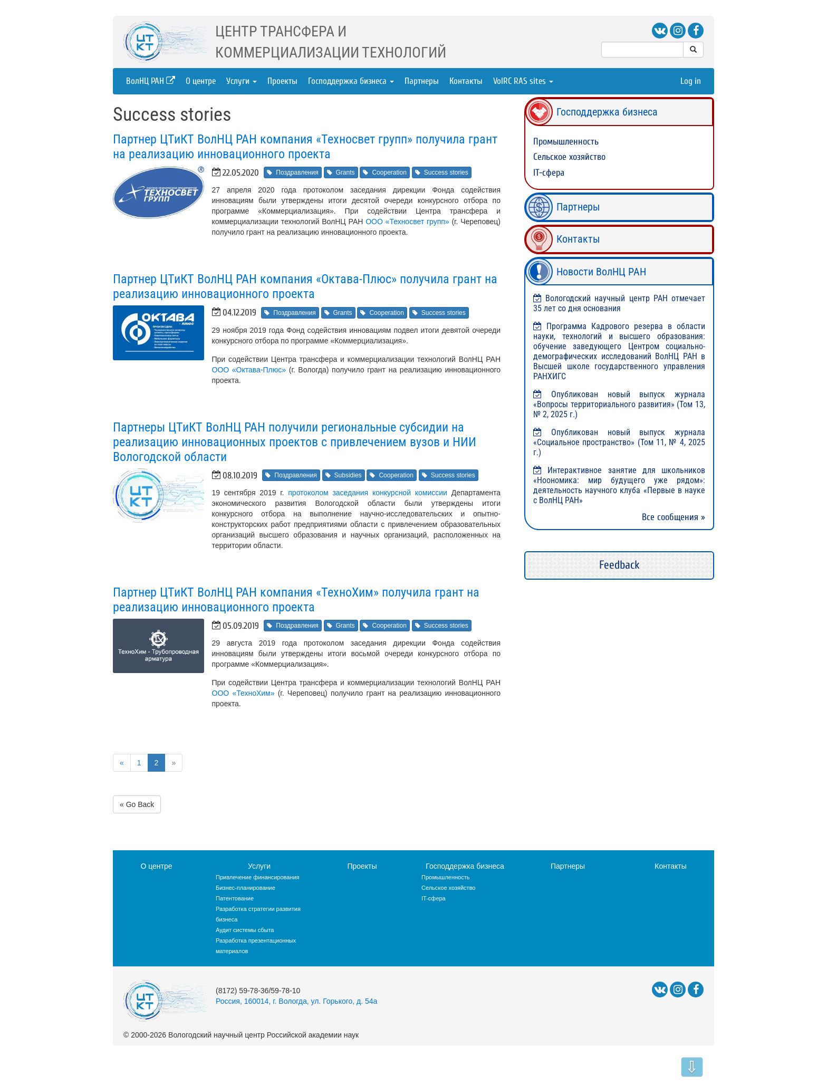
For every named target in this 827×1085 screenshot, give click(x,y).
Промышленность (566, 141)
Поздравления (292, 172)
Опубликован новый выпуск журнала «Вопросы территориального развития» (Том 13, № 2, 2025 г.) (619, 404)
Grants (341, 172)
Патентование (235, 898)
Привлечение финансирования (258, 877)
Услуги (241, 81)
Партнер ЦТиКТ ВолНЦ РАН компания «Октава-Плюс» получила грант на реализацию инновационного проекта (305, 286)
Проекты (282, 81)
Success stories (441, 172)
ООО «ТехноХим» (243, 693)
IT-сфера (548, 172)
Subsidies (343, 475)
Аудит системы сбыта (245, 930)
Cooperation (384, 172)
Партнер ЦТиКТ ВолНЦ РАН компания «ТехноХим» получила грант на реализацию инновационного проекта (296, 599)
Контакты (466, 81)
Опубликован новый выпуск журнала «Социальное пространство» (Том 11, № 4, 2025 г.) (619, 442)
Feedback (619, 565)
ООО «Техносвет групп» (407, 221)
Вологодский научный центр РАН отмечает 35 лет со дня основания (619, 303)
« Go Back (137, 804)
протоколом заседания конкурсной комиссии (367, 492)
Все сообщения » (673, 517)
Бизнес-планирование (245, 888)
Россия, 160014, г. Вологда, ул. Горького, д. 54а (296, 1001)
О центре (201, 81)
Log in (690, 81)
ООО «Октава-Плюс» (249, 370)
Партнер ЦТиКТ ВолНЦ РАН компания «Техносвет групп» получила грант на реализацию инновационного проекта (305, 146)
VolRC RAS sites (523, 81)
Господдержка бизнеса (351, 81)
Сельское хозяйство (569, 156)
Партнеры (422, 81)
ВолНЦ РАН (150, 81)
